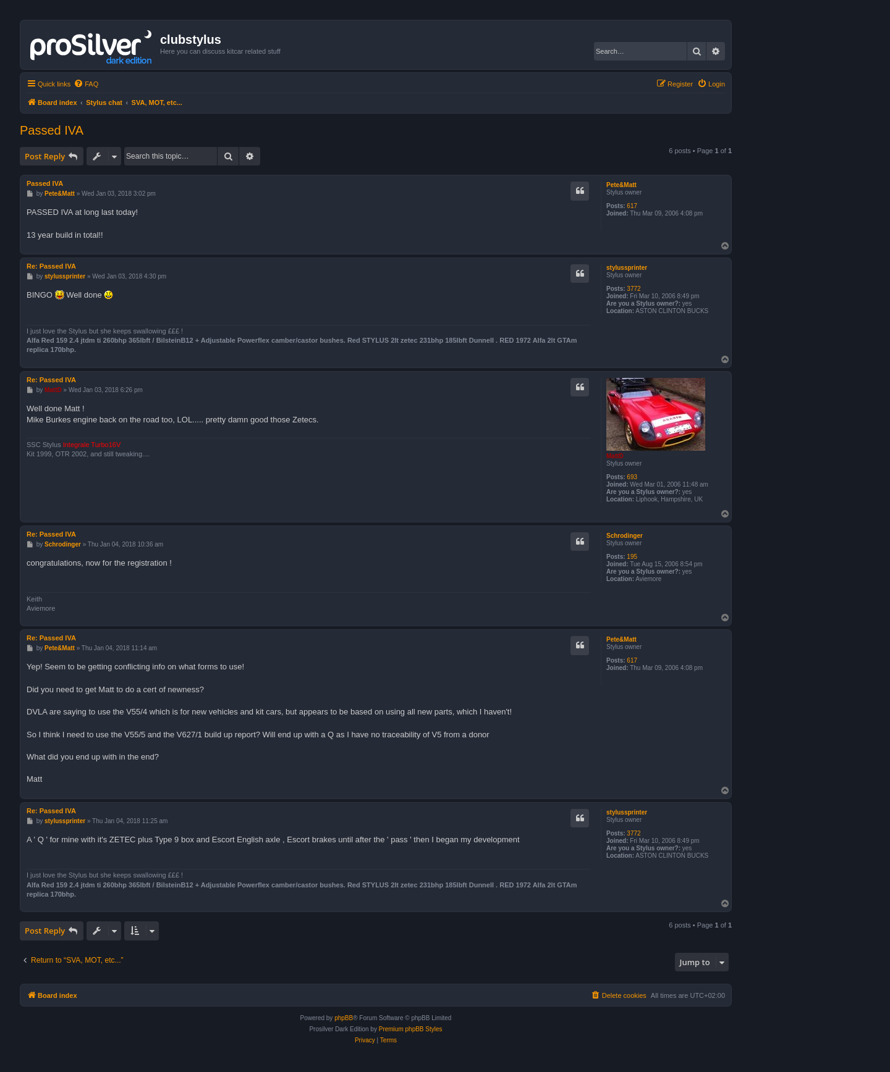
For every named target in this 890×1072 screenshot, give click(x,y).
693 (632, 477)
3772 (633, 288)
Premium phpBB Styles (411, 1029)
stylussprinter (626, 267)
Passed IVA (51, 130)
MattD (615, 456)
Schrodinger (624, 535)
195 (632, 556)
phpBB (343, 1018)
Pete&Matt (621, 185)
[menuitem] (86, 84)
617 (632, 206)
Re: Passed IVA (51, 266)
